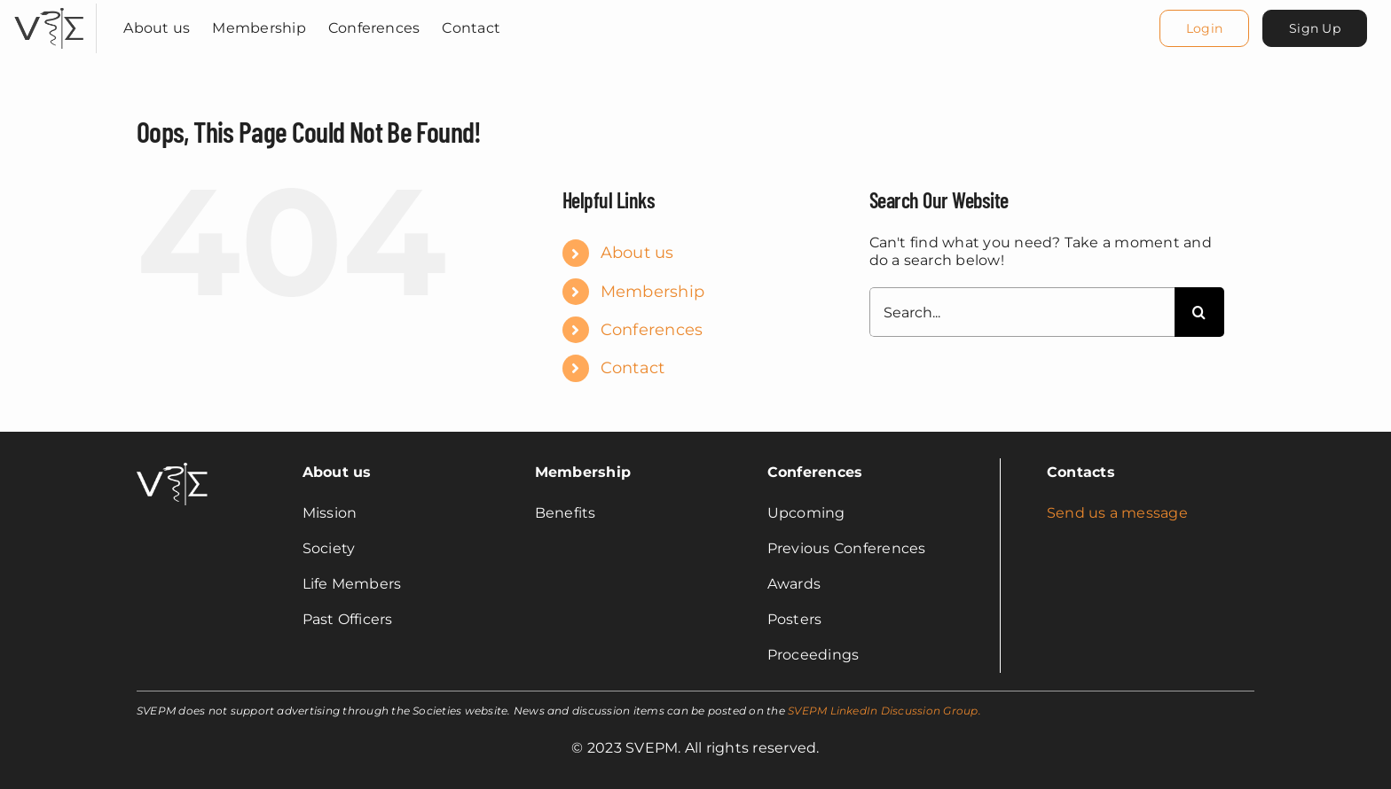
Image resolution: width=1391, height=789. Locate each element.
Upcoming (806, 512)
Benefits (565, 512)
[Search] (1199, 312)
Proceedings (813, 654)
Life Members (352, 583)
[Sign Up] (1314, 28)
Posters (794, 619)
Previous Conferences (846, 548)
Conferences (652, 330)
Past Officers (348, 619)
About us (637, 252)
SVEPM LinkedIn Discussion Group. (884, 710)
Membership (652, 291)
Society (329, 548)
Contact (633, 368)
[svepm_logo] (48, 10)
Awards (794, 583)
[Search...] (1022, 312)
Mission (330, 512)
